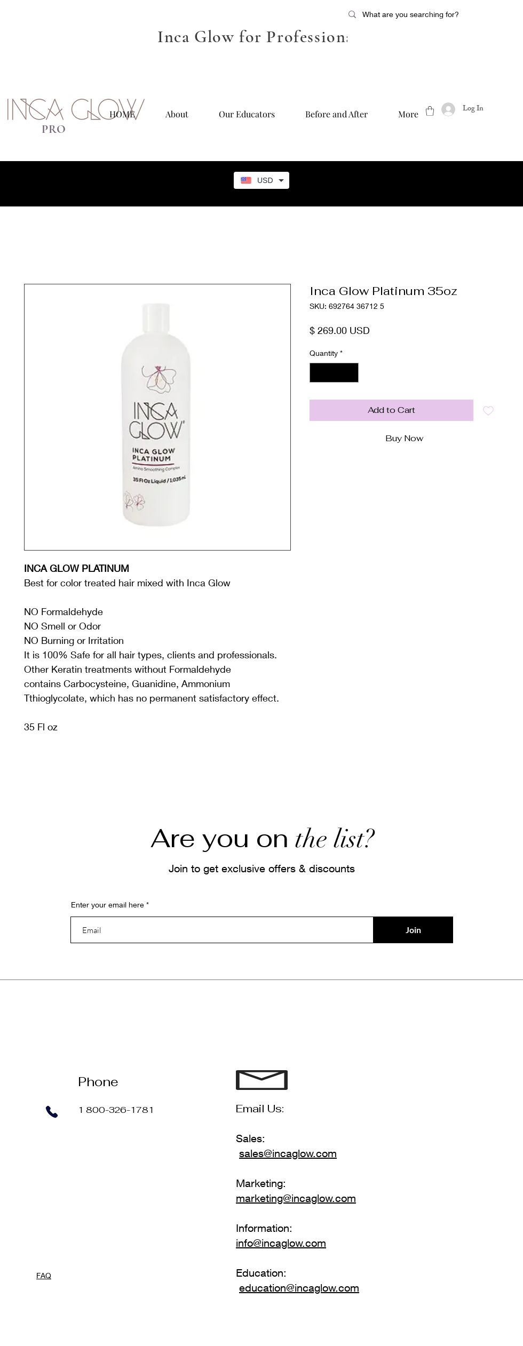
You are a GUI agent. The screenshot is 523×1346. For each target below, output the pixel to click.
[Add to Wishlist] (488, 410)
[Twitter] (498, 14)
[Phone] (51, 1112)
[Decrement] (317, 372)
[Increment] (350, 372)
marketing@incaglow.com (296, 1198)
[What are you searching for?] (417, 14)
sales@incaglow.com (288, 1153)
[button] (430, 111)
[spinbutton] (334, 372)
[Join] (413, 930)
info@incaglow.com (281, 1243)
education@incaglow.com (299, 1287)
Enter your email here (107, 905)
